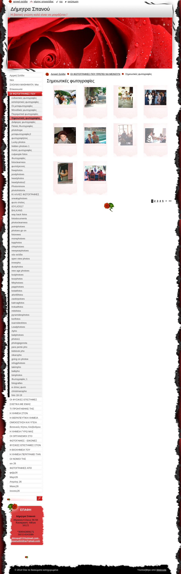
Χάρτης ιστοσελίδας (44, 1)
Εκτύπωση (73, 1)
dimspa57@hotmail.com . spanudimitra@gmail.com (25, 539)
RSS (61, 1)
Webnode (161, 570)
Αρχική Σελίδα (58, 74)
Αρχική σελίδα (20, 1)
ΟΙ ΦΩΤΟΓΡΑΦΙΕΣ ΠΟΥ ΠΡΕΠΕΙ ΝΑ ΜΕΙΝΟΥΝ (95, 74)
